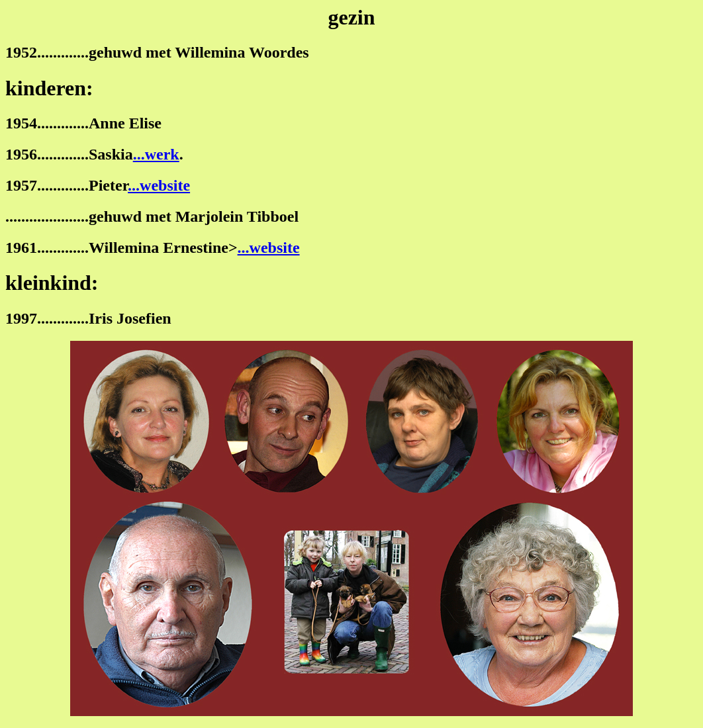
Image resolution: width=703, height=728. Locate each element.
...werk (156, 154)
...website (159, 185)
